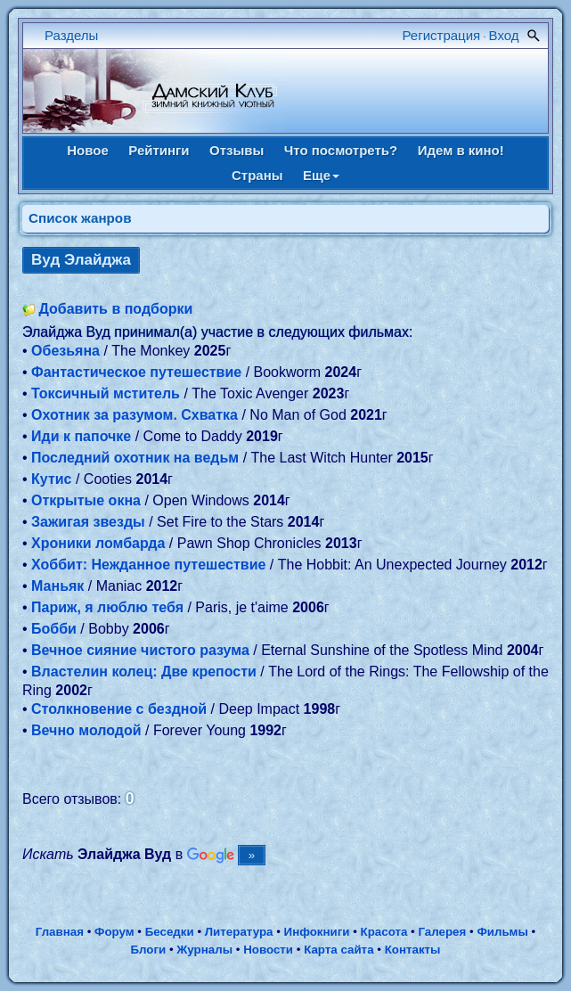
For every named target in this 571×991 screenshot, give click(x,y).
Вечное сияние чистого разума (140, 650)
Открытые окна (86, 500)
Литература (239, 931)
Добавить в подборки (115, 308)
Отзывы (236, 150)
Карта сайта (338, 949)
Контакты (413, 949)
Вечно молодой (86, 730)
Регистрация (442, 35)
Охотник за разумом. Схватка (134, 414)
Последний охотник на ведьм (135, 457)
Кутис (51, 479)
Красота (384, 931)
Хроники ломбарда (98, 543)
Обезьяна (65, 350)
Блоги (148, 949)
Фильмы (502, 931)
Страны (257, 175)
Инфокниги (317, 931)
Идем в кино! (461, 150)
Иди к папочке (81, 436)
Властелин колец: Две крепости (144, 671)
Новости (268, 949)
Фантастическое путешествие (136, 372)
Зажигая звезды (88, 521)
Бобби (54, 628)
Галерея (442, 931)
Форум (114, 931)
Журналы (204, 949)
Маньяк (57, 586)
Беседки (169, 931)
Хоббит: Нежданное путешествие (148, 564)
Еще (321, 175)
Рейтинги (158, 150)
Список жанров (80, 217)
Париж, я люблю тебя (107, 607)
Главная (60, 931)
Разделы (71, 35)
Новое (88, 150)
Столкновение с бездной (119, 709)
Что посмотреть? (340, 150)
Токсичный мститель (105, 393)
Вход (504, 35)
